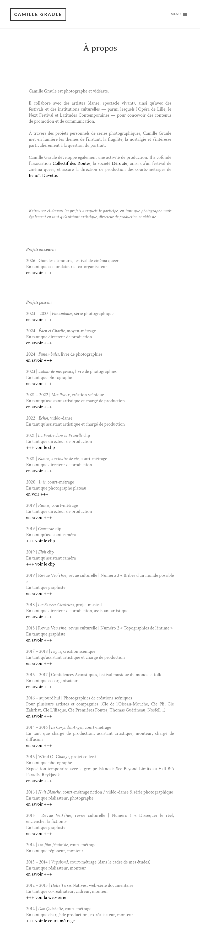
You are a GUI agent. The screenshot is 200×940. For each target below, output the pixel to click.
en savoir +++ (39, 273)
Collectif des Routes (71, 164)
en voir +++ (37, 494)
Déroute (119, 164)
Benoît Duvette (43, 176)
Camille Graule (38, 14)
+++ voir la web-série (46, 898)
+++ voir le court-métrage (50, 921)
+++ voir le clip (40, 448)
